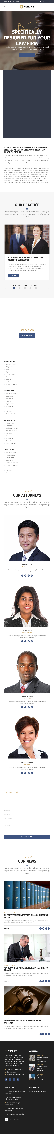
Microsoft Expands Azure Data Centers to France (26, 969)
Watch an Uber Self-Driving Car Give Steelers (22, 1021)
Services (12, 1)
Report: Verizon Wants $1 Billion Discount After (26, 916)
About (5, 1)
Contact (18, 1)
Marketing (6, 912)
